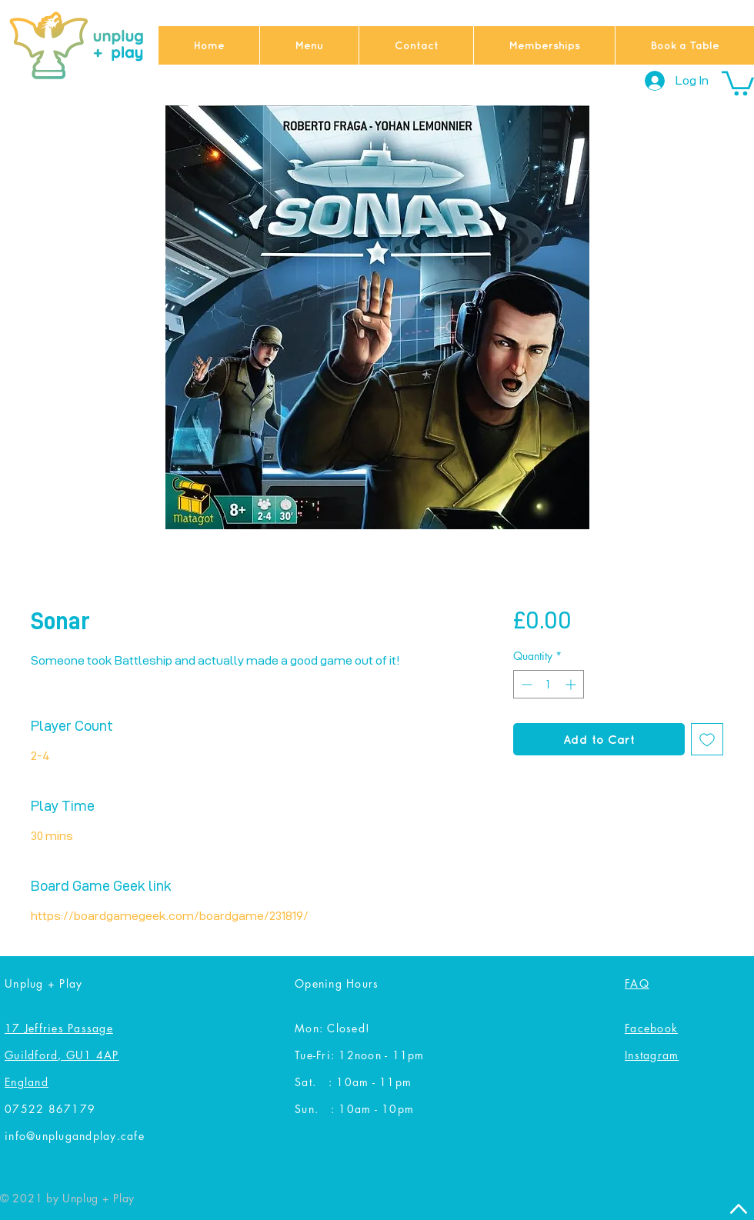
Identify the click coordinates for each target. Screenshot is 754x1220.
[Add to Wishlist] (707, 739)
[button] (738, 81)
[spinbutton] (548, 684)
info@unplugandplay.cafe (75, 1135)
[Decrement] (525, 684)
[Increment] (572, 684)
